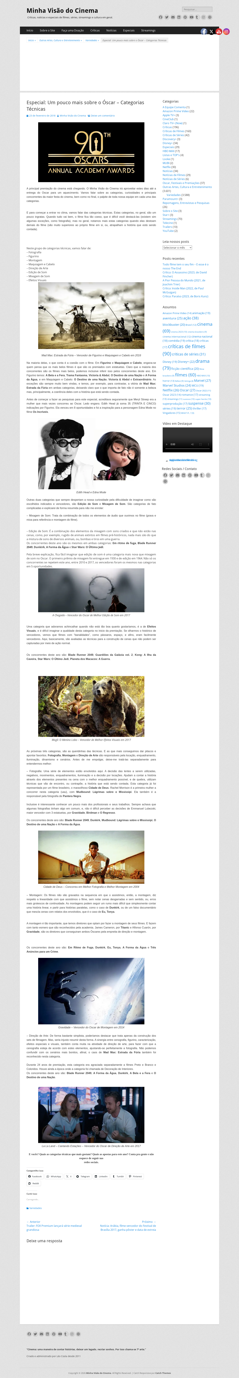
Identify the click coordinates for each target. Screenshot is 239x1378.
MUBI (166, 163)
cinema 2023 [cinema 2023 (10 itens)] (179, 331)
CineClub (168, 119)
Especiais (129, 30)
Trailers (167, 227)
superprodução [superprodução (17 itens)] (175, 403)
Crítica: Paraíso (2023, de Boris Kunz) (185, 296)
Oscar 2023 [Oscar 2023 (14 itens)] (172, 394)
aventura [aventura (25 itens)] (173, 318)
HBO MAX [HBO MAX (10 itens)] (203, 375)
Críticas (95, 30)
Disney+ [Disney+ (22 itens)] (186, 362)
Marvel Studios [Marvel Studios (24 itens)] (177, 385)
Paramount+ (170, 199)
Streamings (148, 30)
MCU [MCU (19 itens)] (198, 385)
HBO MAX (168, 151)
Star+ (166, 215)
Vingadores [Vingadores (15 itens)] (171, 412)
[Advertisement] (119, 67)
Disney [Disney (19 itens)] (170, 362)
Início (30, 30)
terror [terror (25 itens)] (184, 408)
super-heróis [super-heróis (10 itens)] (203, 399)
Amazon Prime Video (176, 111)
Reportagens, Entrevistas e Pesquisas (186, 203)
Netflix (167, 167)
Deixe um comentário (103, 115)
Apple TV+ (169, 115)
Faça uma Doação (73, 30)
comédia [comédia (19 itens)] (176, 341)
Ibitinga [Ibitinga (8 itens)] (188, 381)
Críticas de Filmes (173, 131)
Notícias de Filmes (174, 175)
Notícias (111, 30)
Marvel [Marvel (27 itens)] (202, 380)
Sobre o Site (47, 30)
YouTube (168, 231)
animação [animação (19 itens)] (201, 313)
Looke (166, 159)
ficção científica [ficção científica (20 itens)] (185, 369)
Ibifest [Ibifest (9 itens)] (179, 381)
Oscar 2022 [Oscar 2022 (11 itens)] (203, 390)
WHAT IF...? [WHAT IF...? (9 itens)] (187, 413)
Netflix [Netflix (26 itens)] (171, 390)
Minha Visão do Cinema (62, 10)
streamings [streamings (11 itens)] (174, 399)
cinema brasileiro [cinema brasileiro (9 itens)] (197, 332)
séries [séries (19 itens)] (169, 408)
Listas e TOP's (171, 155)
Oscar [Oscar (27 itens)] (187, 390)
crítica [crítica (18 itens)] (192, 341)
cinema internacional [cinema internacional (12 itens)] (177, 336)
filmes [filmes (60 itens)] (185, 375)
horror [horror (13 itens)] (168, 380)
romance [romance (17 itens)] (190, 395)
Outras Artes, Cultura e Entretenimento (60, 40)
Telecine (168, 223)
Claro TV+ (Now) (173, 123)
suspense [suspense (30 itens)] (199, 403)
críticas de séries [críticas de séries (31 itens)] (188, 354)
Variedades (92, 40)
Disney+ (168, 143)
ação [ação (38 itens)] (191, 318)
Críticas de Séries (173, 135)
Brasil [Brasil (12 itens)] (191, 324)
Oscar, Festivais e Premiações (181, 183)
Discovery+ (169, 139)
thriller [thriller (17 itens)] (199, 408)
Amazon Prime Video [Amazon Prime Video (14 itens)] (177, 313)
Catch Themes (163, 1373)
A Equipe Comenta (174, 107)
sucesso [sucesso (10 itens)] (189, 399)
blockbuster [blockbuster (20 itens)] (174, 325)
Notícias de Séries (174, 179)
